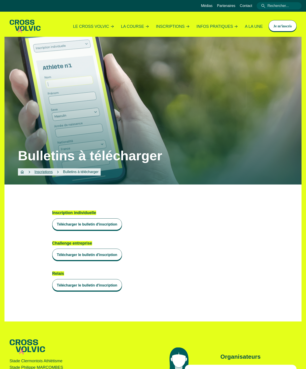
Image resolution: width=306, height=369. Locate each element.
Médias (207, 6)
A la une (254, 26)
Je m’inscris (282, 26)
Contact (246, 6)
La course (135, 26)
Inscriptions (172, 26)
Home (22, 172)
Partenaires (226, 6)
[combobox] (279, 5)
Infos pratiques (217, 26)
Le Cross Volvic (93, 26)
